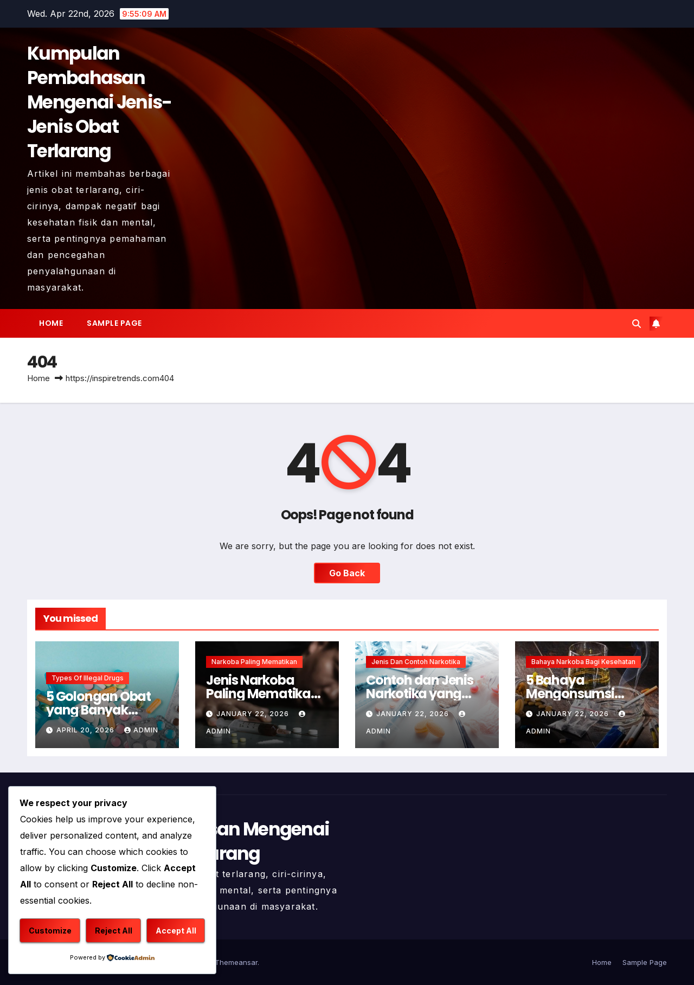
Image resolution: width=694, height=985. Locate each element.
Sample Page (114, 323)
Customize (50, 930)
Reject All (113, 930)
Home (51, 323)
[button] (636, 323)
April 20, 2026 (86, 730)
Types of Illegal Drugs (88, 678)
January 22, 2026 (253, 714)
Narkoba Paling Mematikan (254, 662)
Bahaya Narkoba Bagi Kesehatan (583, 662)
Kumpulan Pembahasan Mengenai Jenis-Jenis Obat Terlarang (99, 102)
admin (141, 730)
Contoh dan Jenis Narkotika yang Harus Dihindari (419, 693)
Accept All (176, 930)
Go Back (347, 573)
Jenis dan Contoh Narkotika (415, 662)
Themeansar (236, 962)
